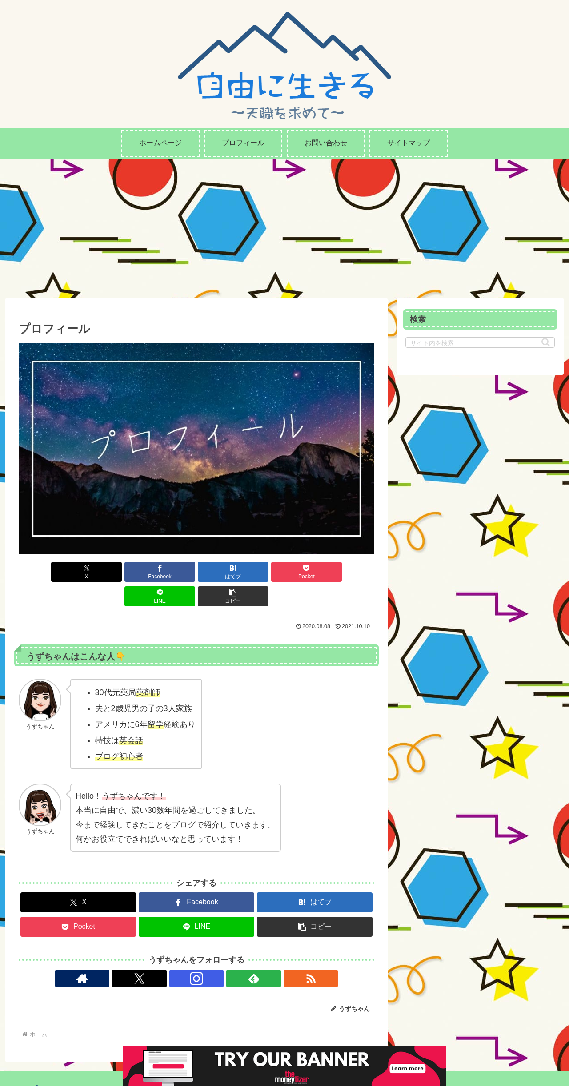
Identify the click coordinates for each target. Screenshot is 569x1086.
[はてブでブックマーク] (166, 572)
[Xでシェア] (47, 572)
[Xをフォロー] (176, 954)
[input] (480, 342)
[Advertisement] (284, 225)
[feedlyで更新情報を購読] (217, 954)
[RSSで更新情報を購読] (237, 954)
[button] (345, 572)
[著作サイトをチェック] (155, 954)
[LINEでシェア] (286, 572)
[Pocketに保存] (226, 572)
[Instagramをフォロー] (196, 954)
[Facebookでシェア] (106, 572)
